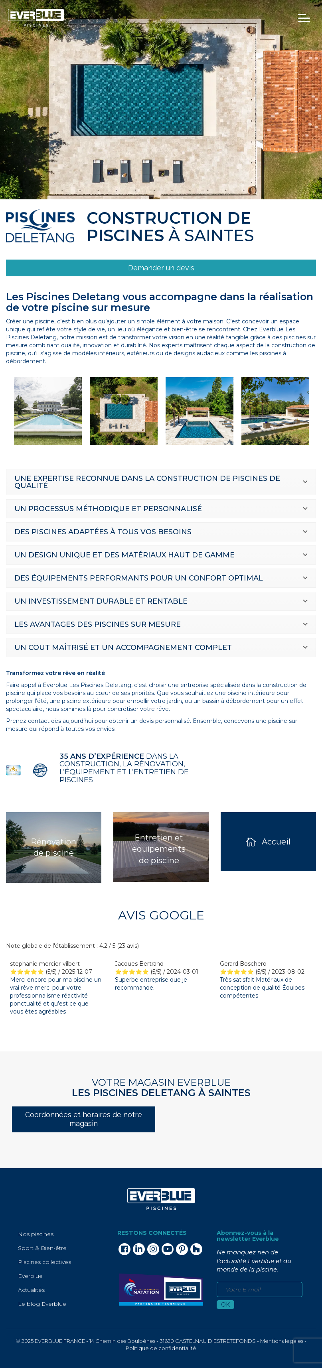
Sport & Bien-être (42, 1248)
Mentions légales (281, 1341)
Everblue (30, 1275)
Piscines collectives (44, 1262)
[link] (161, 268)
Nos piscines (35, 1234)
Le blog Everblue (42, 1303)
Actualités (31, 1289)
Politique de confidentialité (161, 1348)
